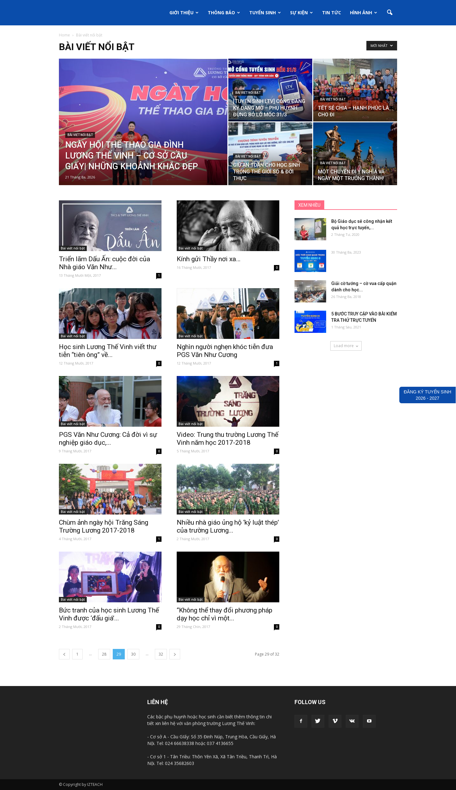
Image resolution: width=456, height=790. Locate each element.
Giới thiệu (184, 13)
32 (161, 654)
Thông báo (224, 13)
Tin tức (331, 13)
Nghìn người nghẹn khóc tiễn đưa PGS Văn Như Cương (225, 351)
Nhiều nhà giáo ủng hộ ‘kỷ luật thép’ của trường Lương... (228, 526)
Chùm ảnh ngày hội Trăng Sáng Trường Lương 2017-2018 (103, 526)
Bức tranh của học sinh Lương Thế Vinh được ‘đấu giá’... (109, 614)
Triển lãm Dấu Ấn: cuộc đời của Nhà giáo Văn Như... (104, 263)
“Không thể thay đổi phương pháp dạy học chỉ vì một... (224, 614)
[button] (389, 12)
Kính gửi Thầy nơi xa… (208, 259)
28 (104, 654)
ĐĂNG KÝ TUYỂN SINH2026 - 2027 (427, 395)
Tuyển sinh (265, 13)
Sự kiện (301, 13)
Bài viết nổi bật (80, 135)
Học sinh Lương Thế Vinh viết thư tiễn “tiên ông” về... (107, 351)
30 (133, 654)
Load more (346, 345)
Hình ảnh (363, 13)
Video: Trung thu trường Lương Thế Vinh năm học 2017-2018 (227, 438)
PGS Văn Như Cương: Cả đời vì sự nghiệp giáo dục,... (108, 438)
